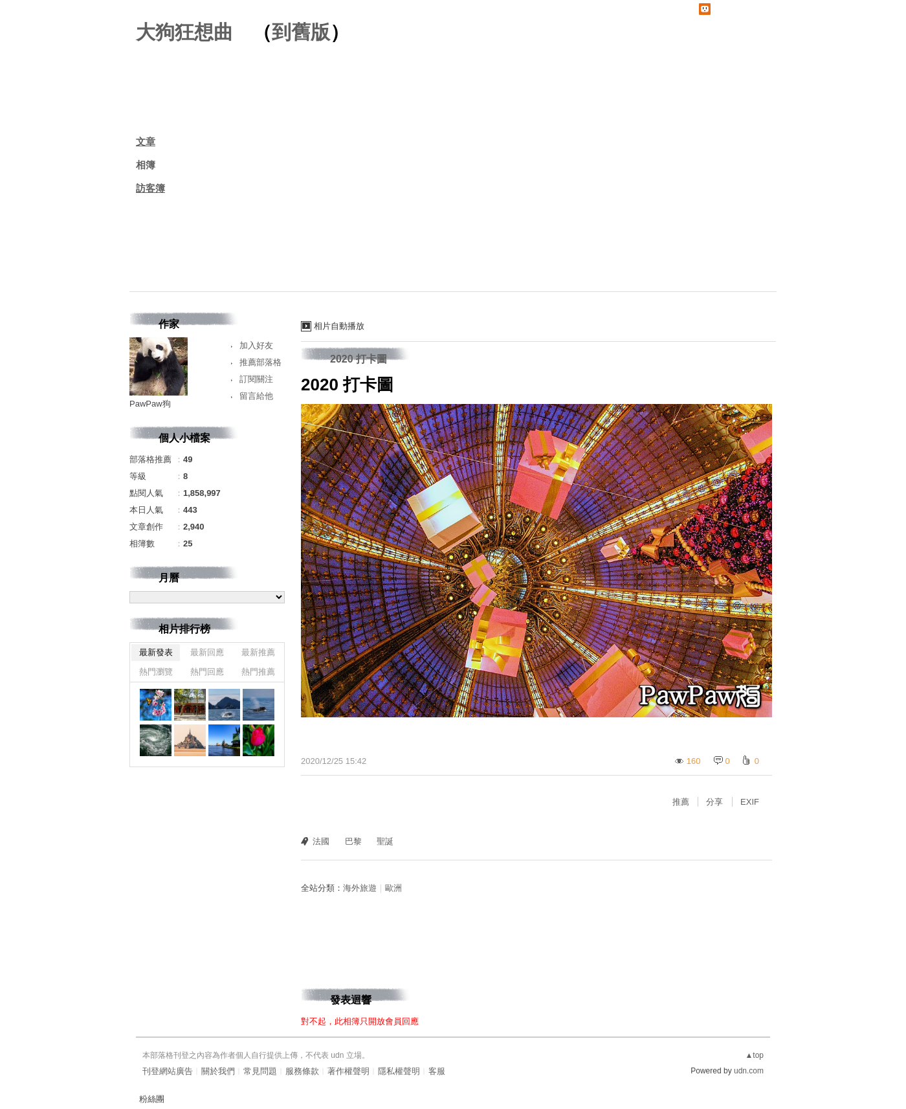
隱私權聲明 (399, 1071)
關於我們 (218, 1071)
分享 (714, 802)
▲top (754, 1055)
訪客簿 (150, 188)
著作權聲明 (348, 1071)
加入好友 (256, 345)
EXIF (749, 802)
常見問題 (260, 1071)
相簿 (145, 164)
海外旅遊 (360, 888)
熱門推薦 (258, 672)
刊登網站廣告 (167, 1071)
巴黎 (353, 841)
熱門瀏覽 (156, 672)
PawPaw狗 (150, 404)
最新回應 (207, 652)
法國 (321, 841)
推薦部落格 (260, 362)
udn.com (749, 1070)
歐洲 (393, 888)
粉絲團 (151, 1099)
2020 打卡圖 (358, 358)
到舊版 (301, 32)
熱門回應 (207, 672)
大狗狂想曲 (184, 32)
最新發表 (156, 652)
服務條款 (302, 1071)
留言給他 (256, 396)
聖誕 (385, 841)
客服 (436, 1071)
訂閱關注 (256, 379)
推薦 (680, 802)
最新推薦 (258, 652)
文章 (145, 141)
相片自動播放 (339, 326)
